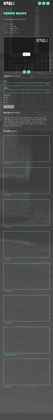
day (24, 119)
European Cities (14, 32)
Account (43, 3)
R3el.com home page (9, 3)
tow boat (35, 123)
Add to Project (24, 72)
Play (26, 54)
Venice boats (7, 163)
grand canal (35, 121)
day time (34, 119)
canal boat (36, 117)
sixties (30, 123)
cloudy (20, 119)
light (16, 123)
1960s (5, 117)
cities (9, 119)
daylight (40, 119)
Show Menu (39, 3)
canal (31, 117)
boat (12, 117)
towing (41, 123)
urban (10, 125)
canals (5, 119)
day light (28, 119)
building (20, 117)
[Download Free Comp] (28, 72)
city (12, 119)
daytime (45, 119)
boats (15, 117)
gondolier (28, 121)
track (45, 123)
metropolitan (21, 123)
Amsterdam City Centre (10, 354)
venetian (15, 125)
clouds (16, 119)
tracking (6, 125)
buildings (26, 117)
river (27, 123)
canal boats (43, 117)
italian (12, 123)
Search (48, 3)
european (11, 121)
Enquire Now (8, 106)
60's (9, 117)
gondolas (22, 121)
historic (41, 121)
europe (6, 121)
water (20, 125)
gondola (17, 121)
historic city (7, 123)
